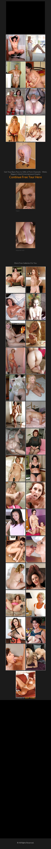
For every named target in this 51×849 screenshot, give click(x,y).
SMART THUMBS (30, 698)
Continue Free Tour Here (25, 177)
